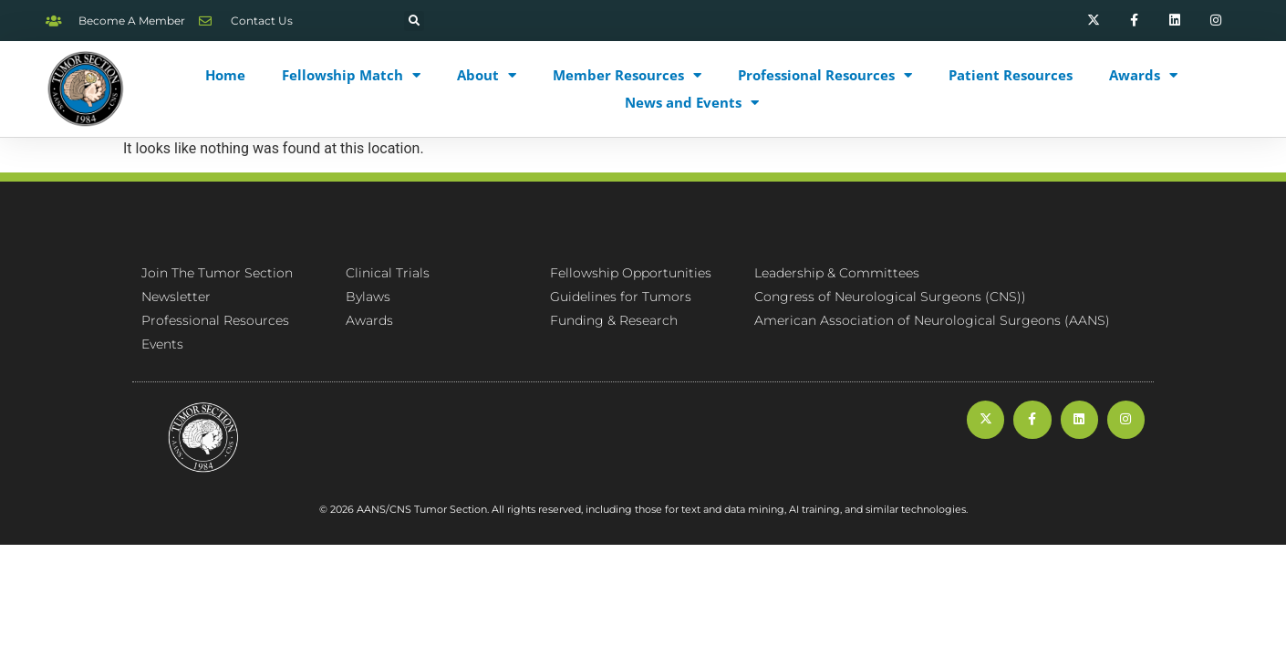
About (486, 75)
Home (225, 75)
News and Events (692, 102)
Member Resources (627, 75)
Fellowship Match (351, 75)
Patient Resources (1011, 75)
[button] (414, 21)
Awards (1143, 75)
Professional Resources (825, 75)
